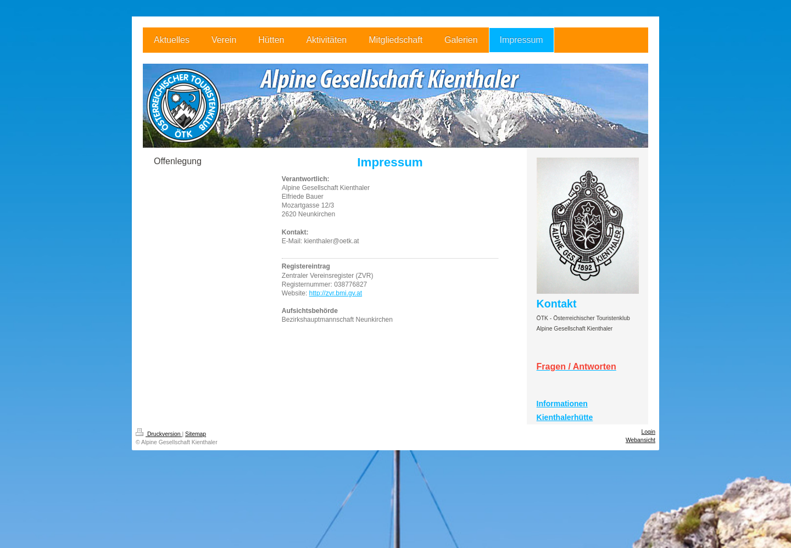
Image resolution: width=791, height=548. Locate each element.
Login (648, 432)
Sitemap (195, 434)
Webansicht (640, 440)
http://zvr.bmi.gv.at (335, 293)
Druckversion (159, 434)
